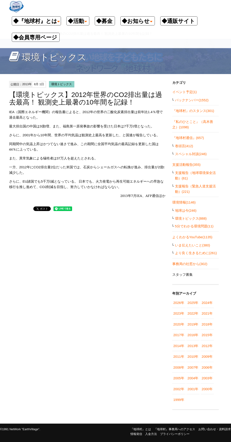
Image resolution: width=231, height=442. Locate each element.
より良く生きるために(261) (196, 253)
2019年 (192, 324)
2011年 (178, 356)
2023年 (178, 313)
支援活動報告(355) (186, 164)
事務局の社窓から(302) (189, 264)
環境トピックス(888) (191, 218)
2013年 (192, 346)
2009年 (207, 356)
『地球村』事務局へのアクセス (174, 429)
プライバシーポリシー (175, 434)
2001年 (192, 389)
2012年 (207, 346)
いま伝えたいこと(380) (192, 245)
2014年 (178, 346)
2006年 (207, 367)
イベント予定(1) (184, 92)
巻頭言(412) (184, 146)
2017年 (178, 335)
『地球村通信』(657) (188, 138)
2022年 (192, 313)
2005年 (178, 378)
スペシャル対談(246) (191, 154)
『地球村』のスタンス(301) (193, 111)
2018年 (207, 324)
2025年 (192, 303)
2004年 (192, 378)
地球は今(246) (186, 210)
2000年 (207, 389)
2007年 (192, 367)
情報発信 (136, 434)
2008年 (178, 367)
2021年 (207, 313)
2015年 (207, 335)
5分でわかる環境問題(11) (194, 226)
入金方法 (151, 434)
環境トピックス (61, 84)
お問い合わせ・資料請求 (214, 429)
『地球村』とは (140, 429)
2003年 (207, 378)
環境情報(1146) (184, 202)
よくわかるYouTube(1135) (192, 237)
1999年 (178, 400)
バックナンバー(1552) (192, 100)
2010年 (192, 356)
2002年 (178, 389)
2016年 (192, 335)
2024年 (207, 303)
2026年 (178, 303)
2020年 (178, 324)
